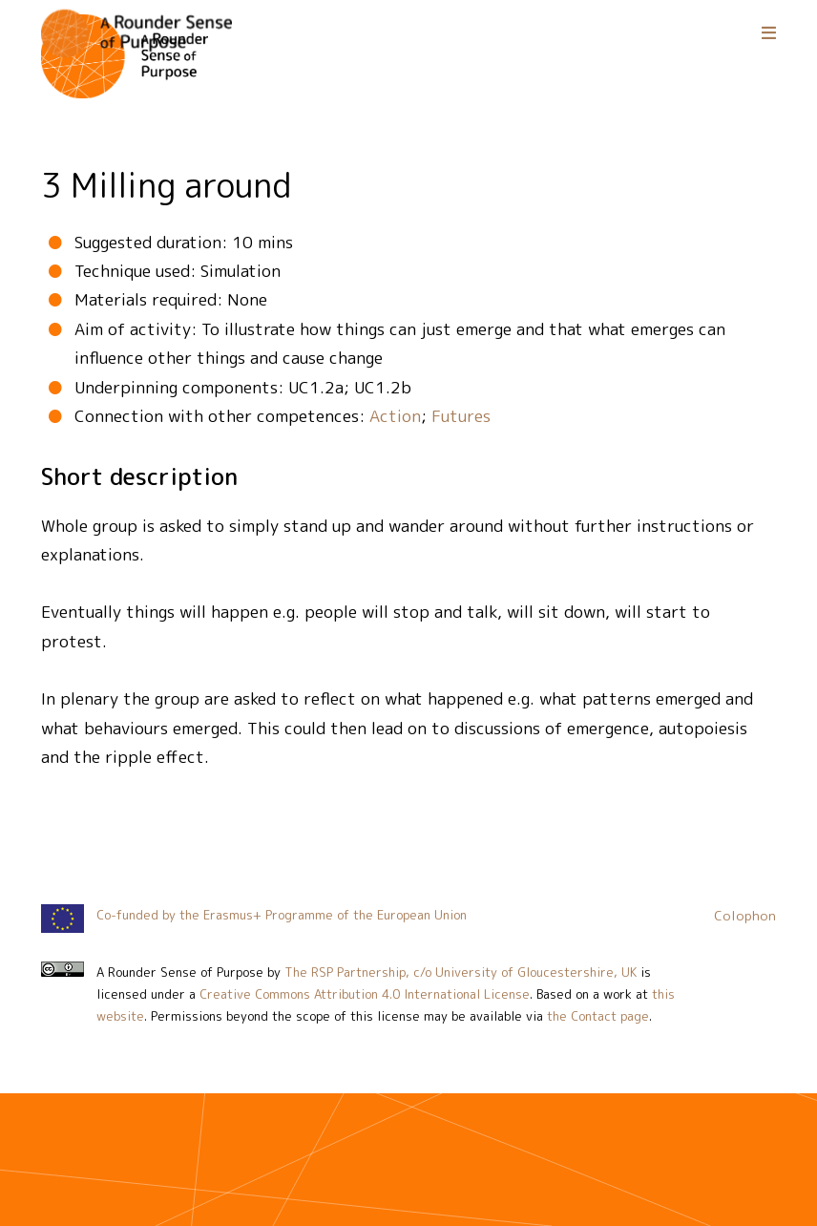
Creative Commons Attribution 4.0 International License (364, 994)
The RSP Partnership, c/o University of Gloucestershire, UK (460, 972)
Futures (461, 416)
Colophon (745, 915)
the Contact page (598, 1016)
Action (395, 416)
